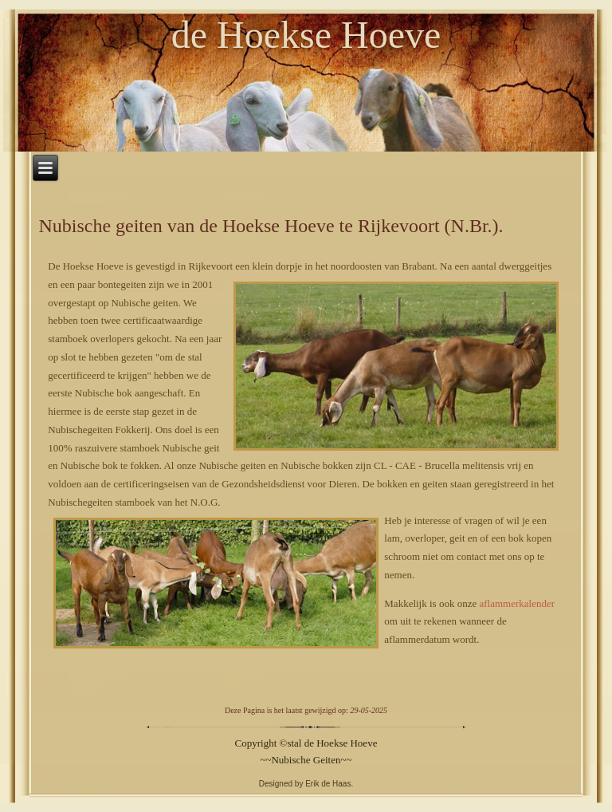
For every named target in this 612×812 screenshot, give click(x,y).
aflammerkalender (517, 603)
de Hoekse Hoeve (306, 35)
